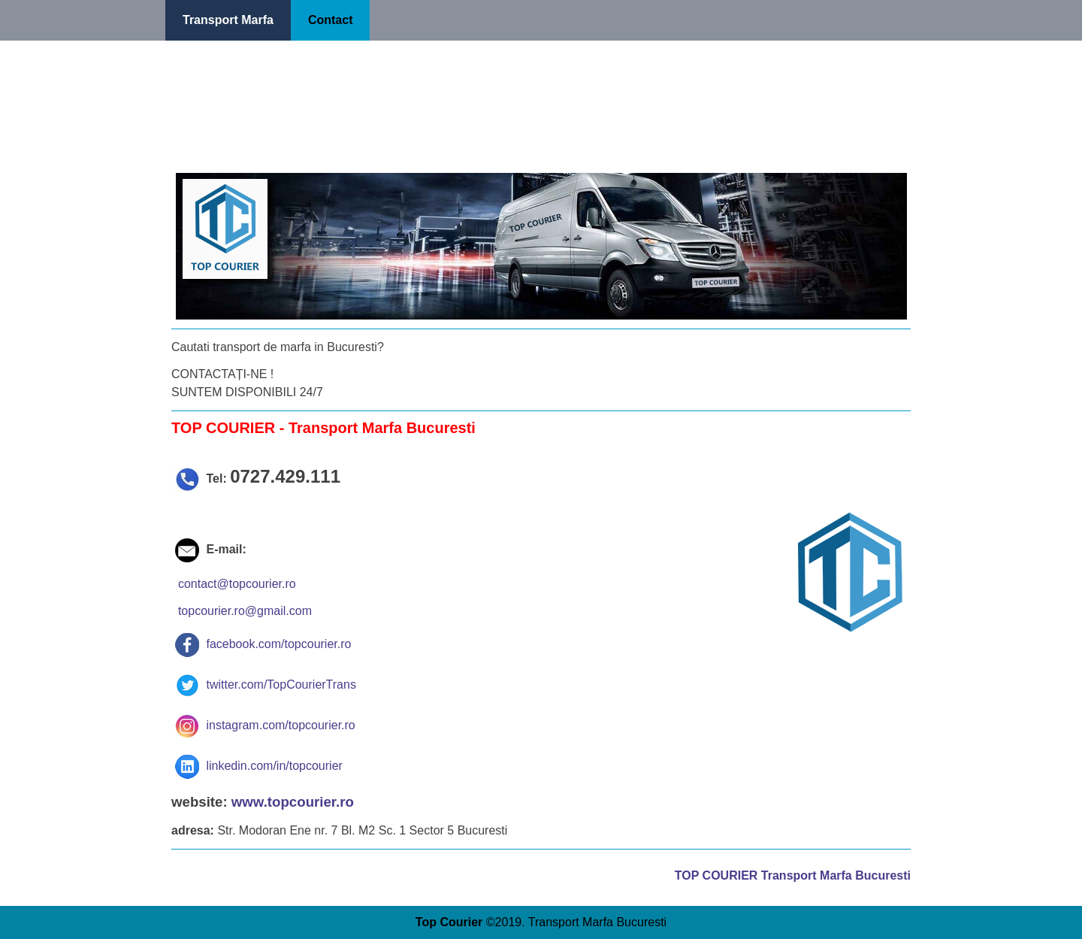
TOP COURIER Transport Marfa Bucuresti (793, 875)
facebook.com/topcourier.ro (263, 644)
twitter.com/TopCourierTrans (265, 684)
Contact (330, 20)
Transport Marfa (228, 20)
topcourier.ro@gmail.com (245, 610)
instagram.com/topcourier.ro (265, 725)
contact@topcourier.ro (237, 583)
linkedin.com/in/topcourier (259, 765)
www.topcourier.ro (292, 802)
